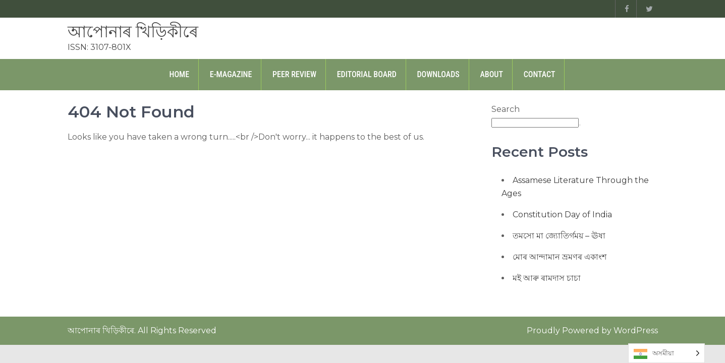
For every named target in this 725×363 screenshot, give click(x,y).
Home (180, 74)
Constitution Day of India (562, 214)
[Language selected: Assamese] (666, 353)
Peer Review (294, 74)
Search (505, 109)
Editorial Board (367, 74)
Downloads (438, 74)
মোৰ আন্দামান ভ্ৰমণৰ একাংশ (559, 257)
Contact (539, 74)
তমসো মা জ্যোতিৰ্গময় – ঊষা (559, 235)
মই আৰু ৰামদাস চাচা (547, 278)
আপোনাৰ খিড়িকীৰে (133, 31)
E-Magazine (231, 74)
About (491, 74)
